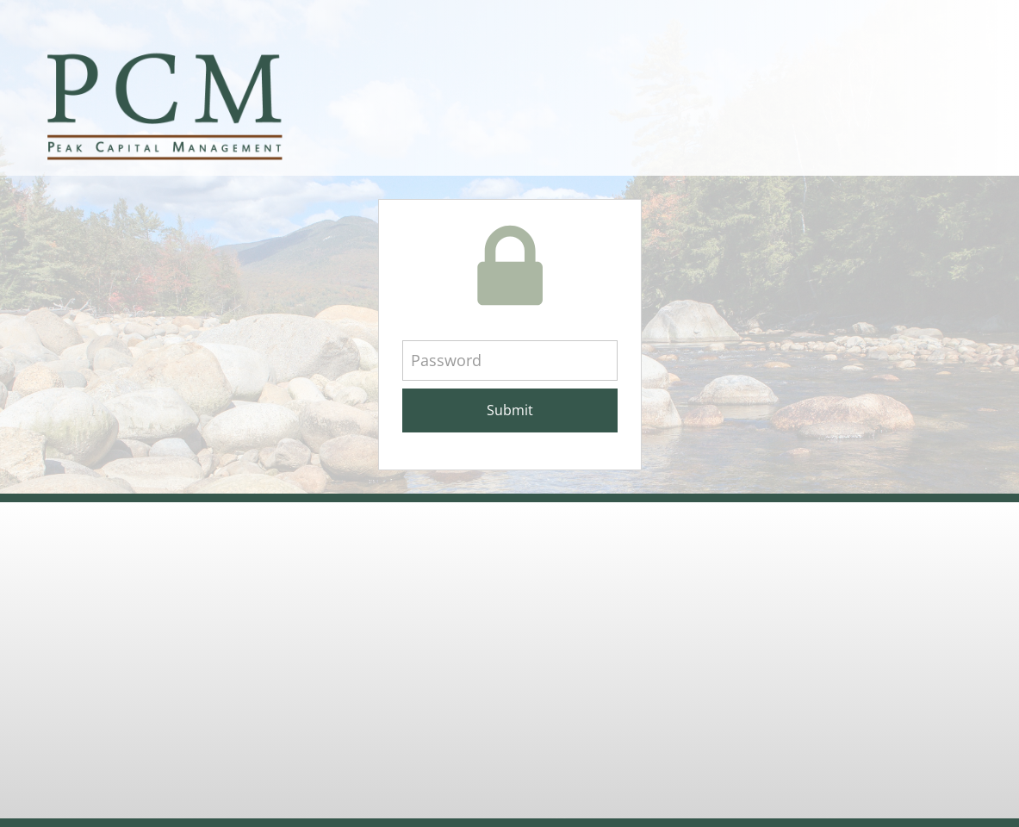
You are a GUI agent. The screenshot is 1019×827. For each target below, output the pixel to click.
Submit (510, 410)
